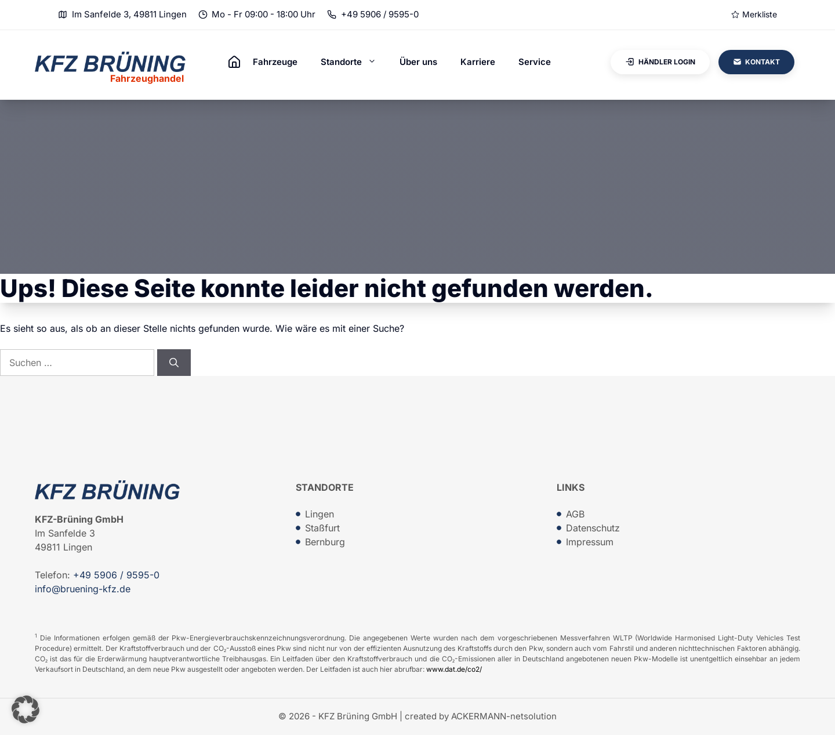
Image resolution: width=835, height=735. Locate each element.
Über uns (418, 61)
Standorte (354, 62)
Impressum (589, 542)
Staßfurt (322, 528)
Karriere (477, 61)
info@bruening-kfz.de (82, 589)
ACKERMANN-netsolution (504, 716)
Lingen (319, 514)
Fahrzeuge (275, 61)
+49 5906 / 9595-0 (380, 14)
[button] (25, 709)
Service (534, 61)
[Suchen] (174, 362)
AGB (575, 514)
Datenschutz (593, 528)
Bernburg (325, 542)
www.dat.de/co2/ (454, 669)
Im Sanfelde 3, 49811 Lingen (129, 14)
